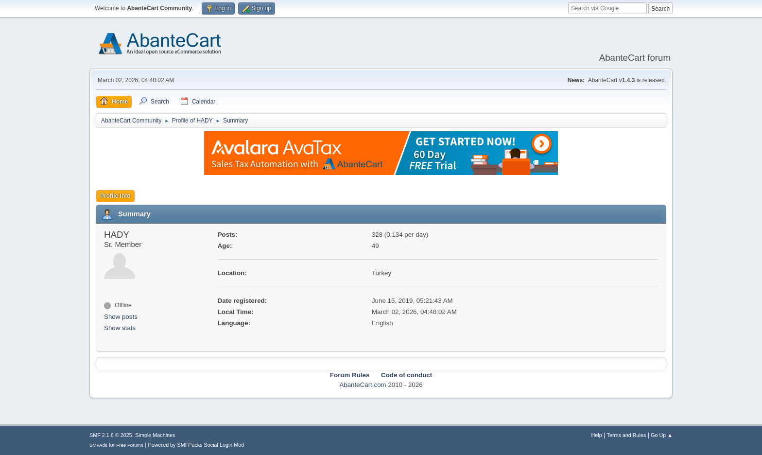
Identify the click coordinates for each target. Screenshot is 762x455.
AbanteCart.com (362, 384)
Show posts (121, 316)
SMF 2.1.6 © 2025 (110, 435)
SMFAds (98, 445)
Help (596, 435)
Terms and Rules (626, 435)
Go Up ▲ (662, 435)
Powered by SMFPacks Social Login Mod (196, 445)
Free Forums (129, 445)
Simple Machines (155, 435)
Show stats (120, 328)
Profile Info (115, 195)
